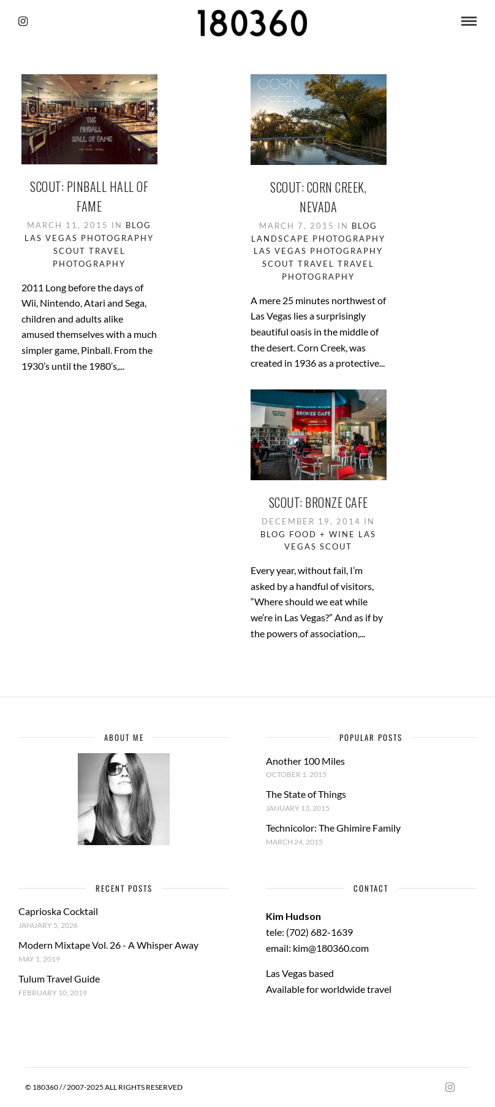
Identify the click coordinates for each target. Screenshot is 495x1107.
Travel (316, 264)
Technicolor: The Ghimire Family (333, 827)
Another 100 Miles (305, 761)
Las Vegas (51, 238)
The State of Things (306, 794)
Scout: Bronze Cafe (318, 502)
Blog (138, 225)
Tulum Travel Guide (59, 978)
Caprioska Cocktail (58, 911)
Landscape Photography (318, 238)
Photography (117, 238)
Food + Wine (322, 534)
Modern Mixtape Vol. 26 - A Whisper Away (108, 945)
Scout (69, 251)
